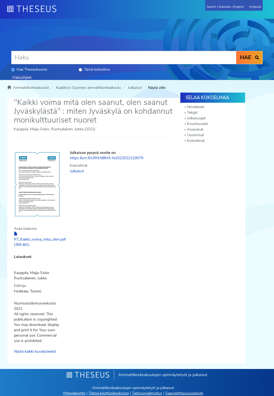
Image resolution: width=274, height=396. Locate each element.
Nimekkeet (195, 106)
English (238, 7)
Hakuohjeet (22, 77)
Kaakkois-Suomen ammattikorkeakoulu (88, 87)
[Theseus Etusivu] (60, 12)
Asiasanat (195, 129)
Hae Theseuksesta (29, 69)
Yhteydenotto (74, 393)
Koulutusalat (197, 123)
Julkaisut (135, 87)
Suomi (211, 7)
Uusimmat (195, 135)
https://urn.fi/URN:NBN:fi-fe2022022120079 (106, 158)
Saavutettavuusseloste (184, 393)
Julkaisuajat (196, 118)
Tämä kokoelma (94, 69)
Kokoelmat (196, 140)
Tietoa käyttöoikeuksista (109, 393)
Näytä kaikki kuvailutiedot (35, 351)
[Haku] (123, 57)
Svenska (224, 7)
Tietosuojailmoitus (147, 393)
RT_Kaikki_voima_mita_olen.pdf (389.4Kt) (40, 239)
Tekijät (192, 112)
